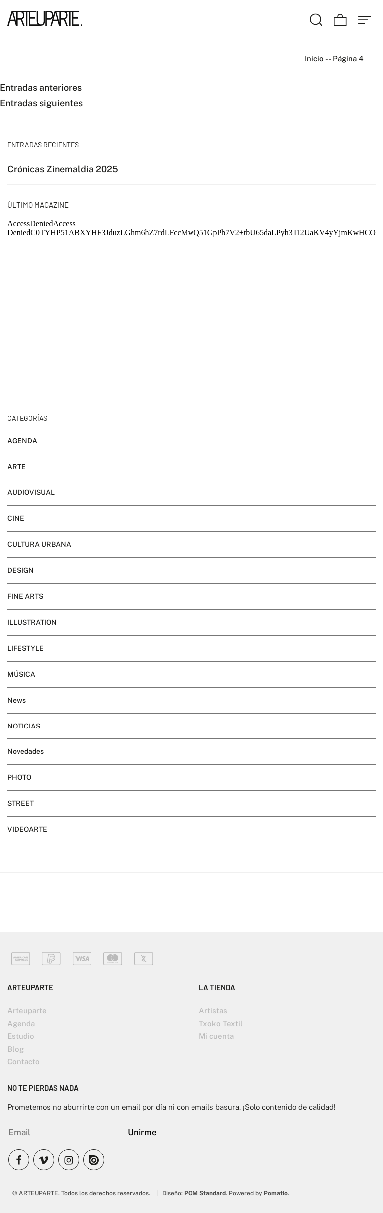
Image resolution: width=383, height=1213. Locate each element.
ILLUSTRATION (32, 622)
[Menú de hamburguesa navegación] (364, 18)
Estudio (20, 1036)
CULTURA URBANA (39, 544)
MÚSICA (21, 674)
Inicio (314, 58)
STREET (20, 804)
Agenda (21, 1023)
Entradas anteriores (41, 87)
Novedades (25, 752)
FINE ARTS (25, 596)
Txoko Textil (221, 1023)
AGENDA (22, 441)
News (16, 700)
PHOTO (19, 778)
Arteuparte (27, 1010)
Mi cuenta (216, 1036)
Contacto (23, 1061)
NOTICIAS (23, 726)
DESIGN (20, 570)
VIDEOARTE (27, 829)
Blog (15, 1049)
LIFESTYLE (25, 648)
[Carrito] (340, 18)
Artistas (213, 1010)
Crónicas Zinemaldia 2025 (62, 169)
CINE (15, 518)
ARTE (16, 467)
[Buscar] (316, 18)
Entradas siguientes (41, 103)
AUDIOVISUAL (31, 492)
